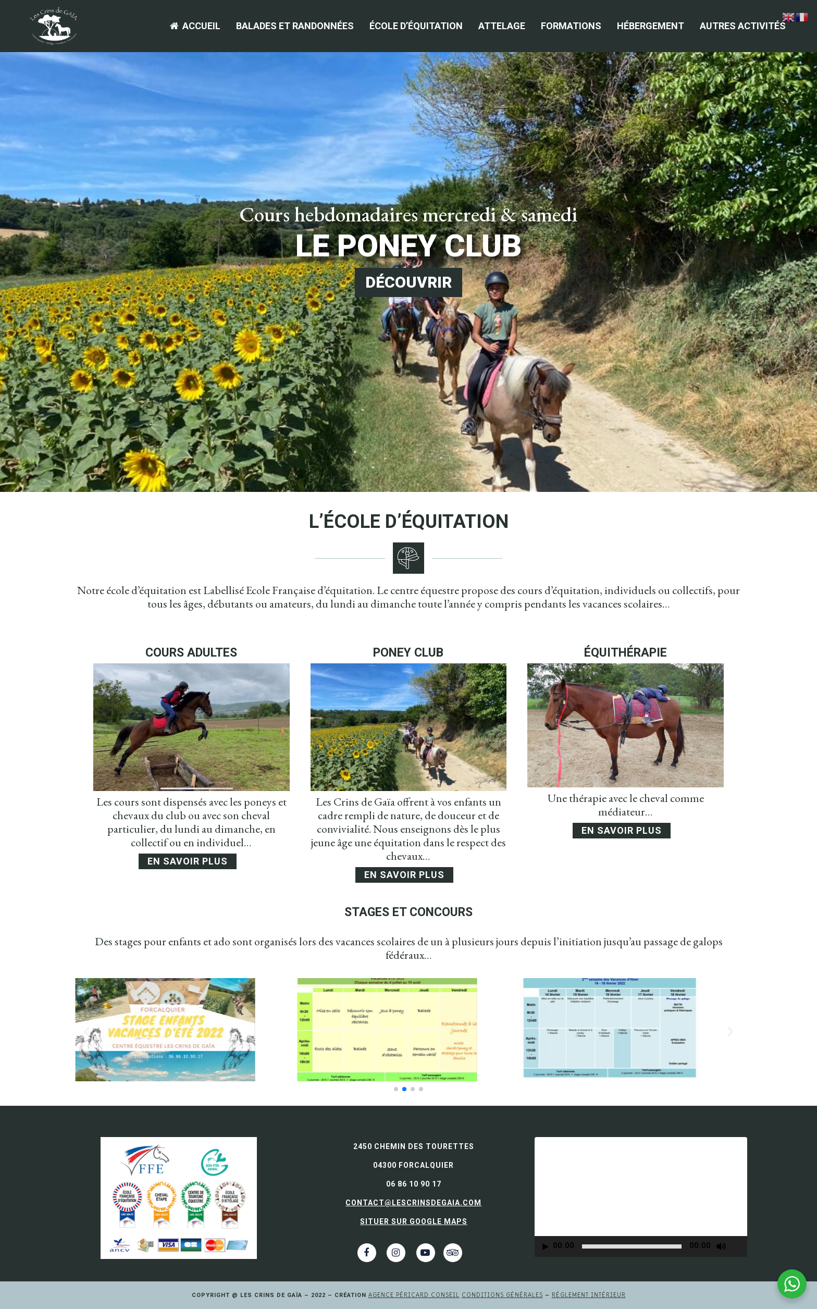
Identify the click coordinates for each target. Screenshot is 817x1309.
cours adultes (191, 653)
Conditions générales (502, 1295)
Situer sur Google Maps (413, 1221)
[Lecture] (545, 1246)
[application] (641, 1197)
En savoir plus (187, 861)
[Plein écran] (740, 1246)
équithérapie (625, 653)
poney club (408, 653)
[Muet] (721, 1246)
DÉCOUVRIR (408, 282)
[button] (396, 1089)
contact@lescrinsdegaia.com (413, 1203)
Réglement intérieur (589, 1295)
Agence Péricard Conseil (414, 1295)
